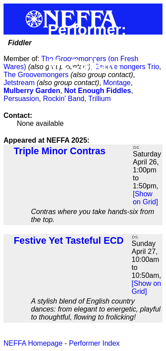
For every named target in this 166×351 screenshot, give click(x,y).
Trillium (99, 98)
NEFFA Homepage (33, 343)
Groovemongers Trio (127, 66)
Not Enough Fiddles (97, 90)
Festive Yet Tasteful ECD (69, 240)
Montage (117, 82)
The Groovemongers (36, 74)
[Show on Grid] (145, 198)
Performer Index (94, 343)
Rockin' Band (64, 98)
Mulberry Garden (32, 90)
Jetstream (19, 82)
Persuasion (21, 98)
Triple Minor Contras (59, 151)
